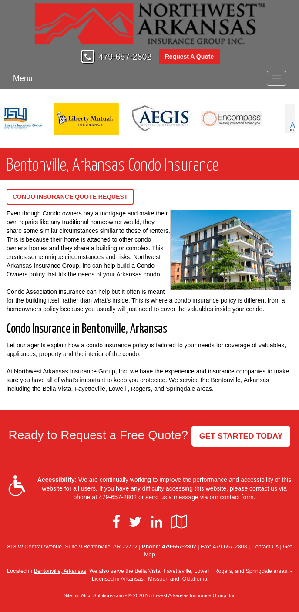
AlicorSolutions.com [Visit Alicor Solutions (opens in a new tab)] (102, 595)
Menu (23, 78)
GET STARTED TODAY (241, 436)
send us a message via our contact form (199, 497)
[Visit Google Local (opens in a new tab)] (179, 522)
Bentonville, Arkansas (60, 571)
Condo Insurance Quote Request (70, 196)
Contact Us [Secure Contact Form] (265, 547)
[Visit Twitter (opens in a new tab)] (135, 522)
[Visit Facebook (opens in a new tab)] (116, 522)
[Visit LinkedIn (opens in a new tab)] (156, 522)
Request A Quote (189, 56)
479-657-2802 (124, 56)
